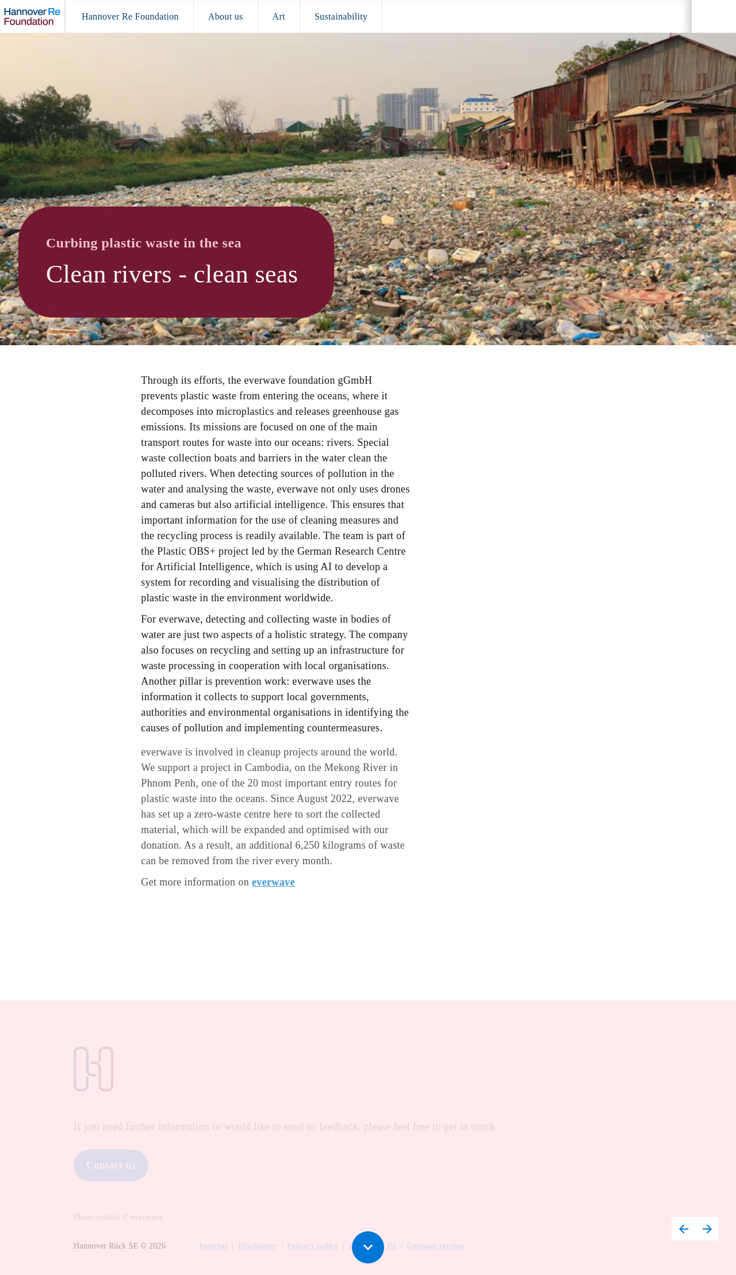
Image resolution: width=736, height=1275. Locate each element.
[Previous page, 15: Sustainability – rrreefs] (683, 1228)
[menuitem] (130, 16)
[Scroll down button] (368, 1247)
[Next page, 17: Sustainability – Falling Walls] (707, 1228)
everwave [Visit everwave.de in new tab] (273, 886)
